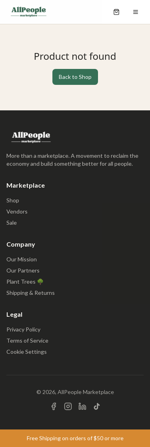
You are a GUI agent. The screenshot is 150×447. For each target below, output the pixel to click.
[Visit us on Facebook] (54, 406)
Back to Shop (75, 76)
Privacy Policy (23, 329)
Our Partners (23, 270)
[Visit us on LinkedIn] (82, 406)
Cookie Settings (26, 351)
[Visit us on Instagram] (68, 406)
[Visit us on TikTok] (97, 406)
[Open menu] (136, 12)
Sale (11, 222)
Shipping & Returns (30, 292)
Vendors (17, 211)
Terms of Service (27, 340)
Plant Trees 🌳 (25, 281)
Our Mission (21, 259)
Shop (12, 200)
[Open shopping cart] (116, 12)
